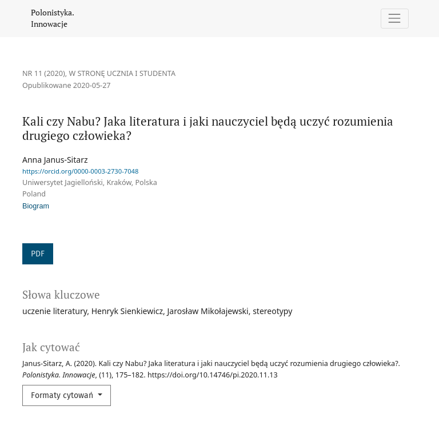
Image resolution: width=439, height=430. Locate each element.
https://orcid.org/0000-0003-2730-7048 (80, 171)
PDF (38, 254)
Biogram (35, 206)
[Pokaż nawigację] (395, 19)
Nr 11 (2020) (43, 73)
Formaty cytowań (63, 395)
